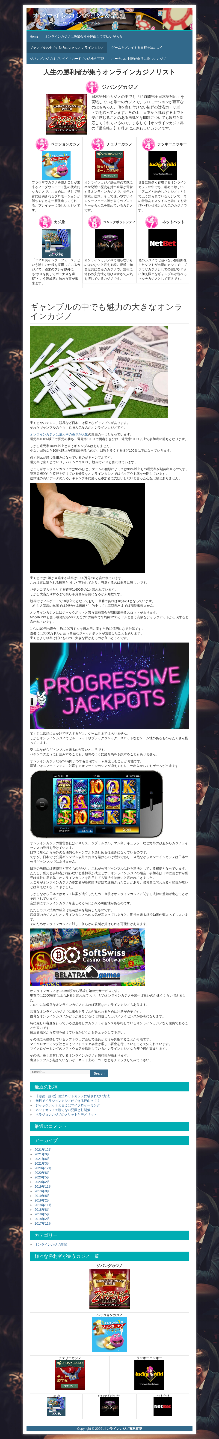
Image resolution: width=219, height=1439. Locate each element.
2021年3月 (42, 1163)
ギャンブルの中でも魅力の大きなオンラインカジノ (67, 47)
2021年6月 (42, 1159)
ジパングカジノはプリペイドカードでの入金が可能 (67, 58)
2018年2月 (42, 1219)
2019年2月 (42, 1200)
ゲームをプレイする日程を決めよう (137, 47)
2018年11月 (43, 1205)
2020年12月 (43, 1168)
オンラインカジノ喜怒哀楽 (74, 15)
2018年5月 (42, 1214)
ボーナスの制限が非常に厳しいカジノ (138, 58)
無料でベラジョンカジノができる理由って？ (68, 1101)
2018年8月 (42, 1209)
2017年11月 (43, 1223)
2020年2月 (42, 1182)
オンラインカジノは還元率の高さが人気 (59, 434)
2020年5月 (42, 1177)
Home (34, 36)
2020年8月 (42, 1173)
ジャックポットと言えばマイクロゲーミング (68, 1105)
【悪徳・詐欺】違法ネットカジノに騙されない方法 (73, 1096)
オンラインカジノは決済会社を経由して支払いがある (83, 36)
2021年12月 (43, 1149)
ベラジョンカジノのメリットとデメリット (66, 1114)
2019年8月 (42, 1191)
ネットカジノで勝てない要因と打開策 (63, 1110)
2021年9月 (42, 1154)
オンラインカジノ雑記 (51, 1244)
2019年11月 (43, 1186)
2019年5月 (42, 1196)
